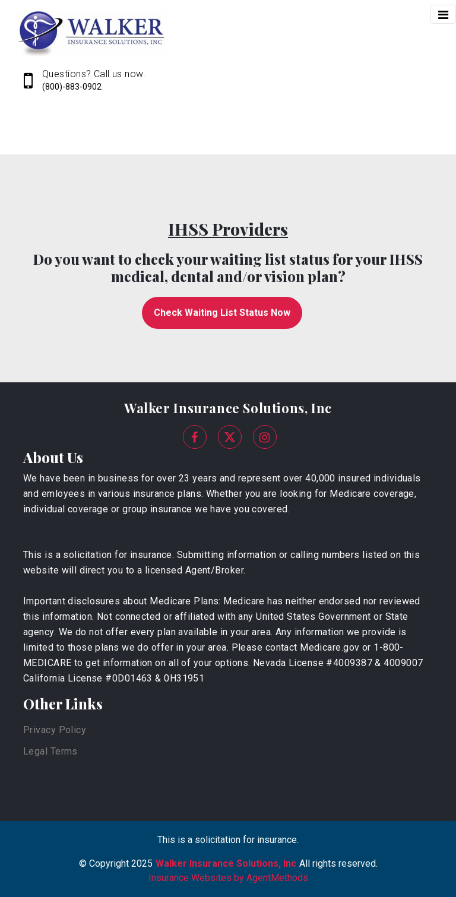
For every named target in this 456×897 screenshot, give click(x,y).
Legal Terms (50, 751)
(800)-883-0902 (72, 86)
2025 (142, 863)
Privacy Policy (54, 730)
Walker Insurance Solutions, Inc (228, 408)
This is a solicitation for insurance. (228, 839)
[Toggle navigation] (443, 14)
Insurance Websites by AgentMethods (228, 877)
